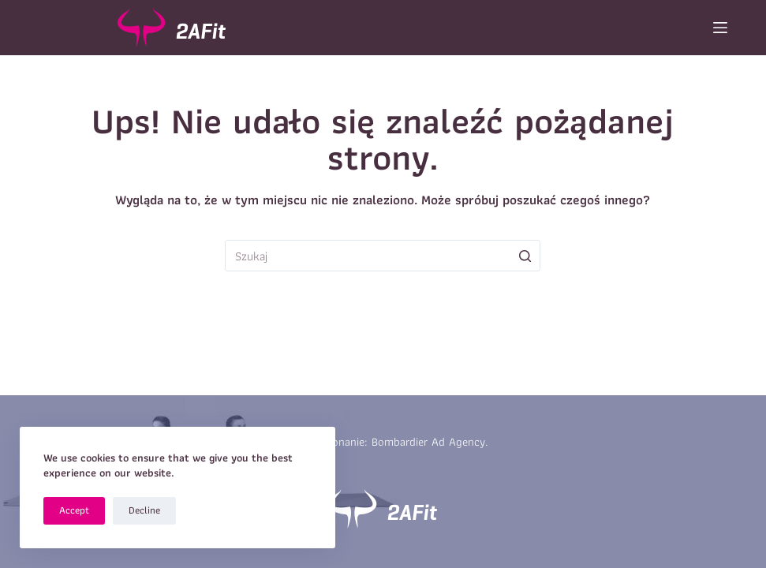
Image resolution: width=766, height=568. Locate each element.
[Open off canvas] (720, 28)
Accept (74, 510)
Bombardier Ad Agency (428, 441)
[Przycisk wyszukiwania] (524, 255)
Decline (144, 510)
